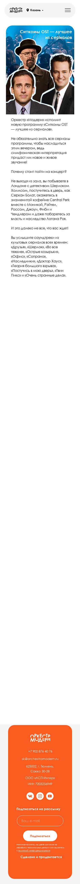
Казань (35, 10)
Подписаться (40, 836)
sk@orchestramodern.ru (40, 759)
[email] (40, 820)
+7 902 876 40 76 (40, 751)
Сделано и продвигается (41, 857)
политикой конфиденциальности (34, 850)
